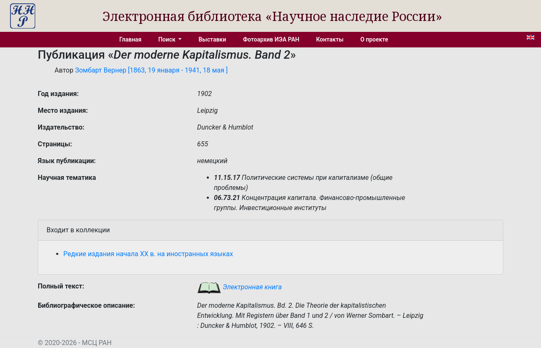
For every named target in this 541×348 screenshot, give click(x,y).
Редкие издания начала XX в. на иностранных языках (148, 254)
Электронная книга (239, 287)
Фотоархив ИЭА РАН (271, 39)
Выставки (212, 39)
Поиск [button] (167, 39)
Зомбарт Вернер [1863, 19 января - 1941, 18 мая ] (151, 70)
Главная (131, 39)
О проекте (374, 39)
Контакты (329, 39)
